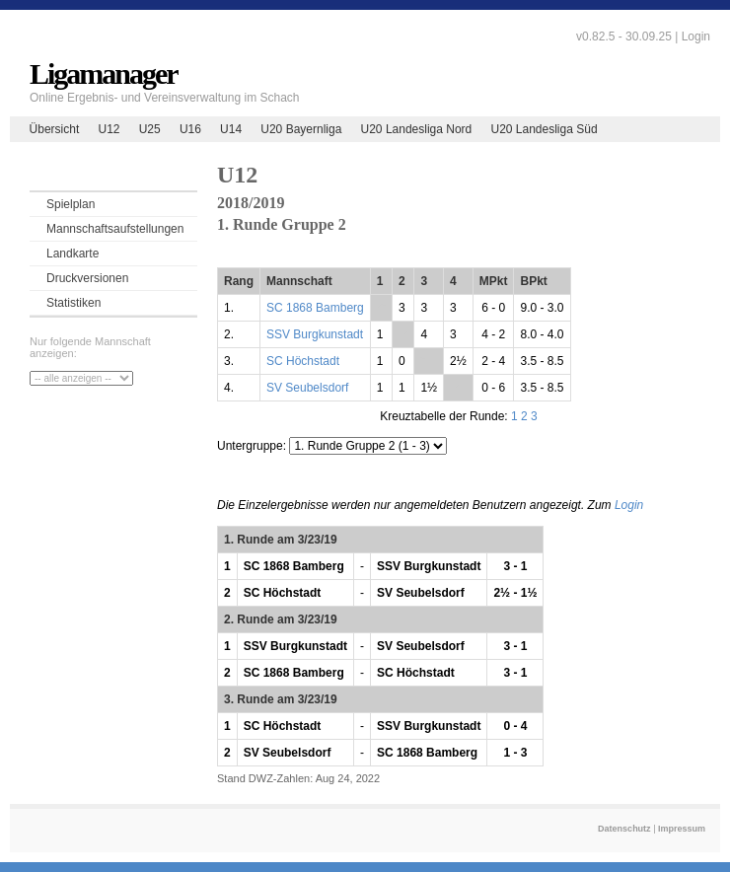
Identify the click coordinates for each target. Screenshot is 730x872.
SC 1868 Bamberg (315, 308)
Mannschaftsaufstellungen (114, 229)
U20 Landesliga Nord (417, 129)
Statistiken (73, 303)
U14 (231, 129)
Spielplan (70, 204)
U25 (150, 129)
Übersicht (55, 129)
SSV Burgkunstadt (314, 334)
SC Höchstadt (302, 361)
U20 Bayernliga (300, 129)
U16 (190, 129)
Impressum (681, 829)
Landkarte (72, 253)
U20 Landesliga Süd (543, 129)
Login (696, 36)
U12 (108, 129)
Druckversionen (87, 278)
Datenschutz (624, 829)
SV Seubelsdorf (307, 388)
